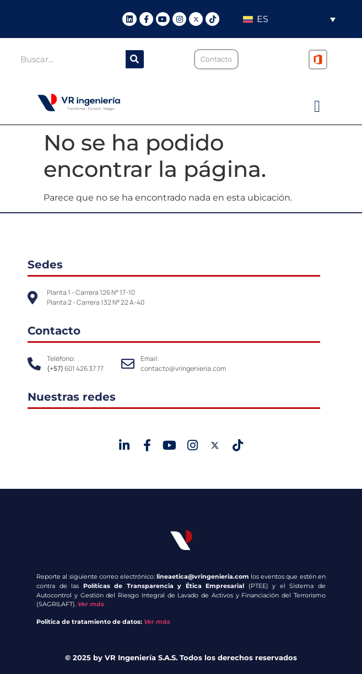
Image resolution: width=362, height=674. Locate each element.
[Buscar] (135, 59)
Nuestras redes (72, 396)
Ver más (91, 604)
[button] (317, 106)
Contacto (54, 330)
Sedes (45, 264)
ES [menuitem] (262, 19)
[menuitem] (289, 19)
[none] (289, 19)
